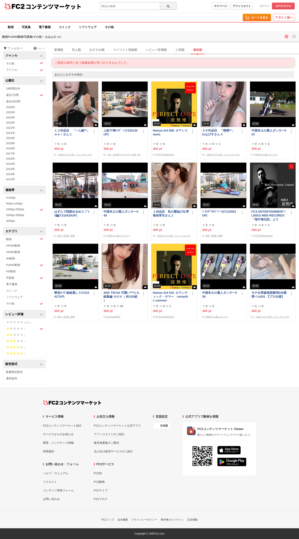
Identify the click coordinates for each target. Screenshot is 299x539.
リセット (39, 48)
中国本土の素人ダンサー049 (120, 213)
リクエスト (50, 481)
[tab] (175, 50)
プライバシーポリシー (144, 519)
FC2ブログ (101, 499)
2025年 (10, 112)
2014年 (10, 169)
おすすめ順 (96, 49)
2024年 (10, 117)
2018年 (10, 148)
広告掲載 (192, 519)
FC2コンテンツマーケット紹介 (62, 425)
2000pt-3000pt (15, 215)
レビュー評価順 (156, 49)
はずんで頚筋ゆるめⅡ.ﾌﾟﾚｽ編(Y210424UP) (72, 213)
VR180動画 (13, 245)
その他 (109, 27)
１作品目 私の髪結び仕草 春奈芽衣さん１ (171, 213)
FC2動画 (99, 481)
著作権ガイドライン (172, 519)
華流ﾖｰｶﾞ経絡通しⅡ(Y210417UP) (71, 294)
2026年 (10, 107)
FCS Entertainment (165, 154)
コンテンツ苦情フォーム (58, 490)
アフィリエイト (242, 6)
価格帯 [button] (24, 190)
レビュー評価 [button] (24, 314)
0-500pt (10, 197)
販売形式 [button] (24, 364)
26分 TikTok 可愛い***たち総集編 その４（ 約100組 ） (121, 296)
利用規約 (48, 451)
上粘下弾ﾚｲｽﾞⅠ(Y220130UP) (120, 132)
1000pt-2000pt (24, 210)
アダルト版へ (284, 17)
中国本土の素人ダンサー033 (268, 132)
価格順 (197, 49)
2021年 (10, 133)
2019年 (10, 143)
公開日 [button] (24, 81)
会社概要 (123, 519)
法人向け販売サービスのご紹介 (113, 451)
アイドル (24, 70)
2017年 (10, 153)
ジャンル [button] (24, 56)
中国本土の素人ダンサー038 (219, 294)
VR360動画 (13, 252)
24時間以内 (13, 88)
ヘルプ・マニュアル (55, 473)
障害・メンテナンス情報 (58, 442)
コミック (65, 27)
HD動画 (11, 271)
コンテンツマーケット (53, 6)
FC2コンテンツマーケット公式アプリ (117, 425)
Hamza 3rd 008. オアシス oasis (170, 132)
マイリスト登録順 (125, 49)
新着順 (58, 49)
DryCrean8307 (113, 317)
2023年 (10, 122)
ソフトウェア (88, 27)
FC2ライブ (101, 490)
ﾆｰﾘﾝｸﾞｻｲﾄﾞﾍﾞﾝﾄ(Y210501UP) (219, 213)
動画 (11, 27)
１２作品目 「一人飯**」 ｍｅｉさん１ (72, 132)
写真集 (26, 27)
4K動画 (10, 258)
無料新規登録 (283, 6)
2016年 (10, 158)
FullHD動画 (24, 265)
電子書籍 (45, 27)
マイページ (220, 6)
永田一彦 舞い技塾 (66, 236)
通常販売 (11, 378)
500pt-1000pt (14, 203)
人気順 (179, 49)
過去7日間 (24, 95)
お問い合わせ (51, 499)
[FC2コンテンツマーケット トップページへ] (72, 403)
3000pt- (10, 221)
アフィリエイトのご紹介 (109, 434)
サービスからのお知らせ (58, 434)
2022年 (10, 127)
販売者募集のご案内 (106, 442)
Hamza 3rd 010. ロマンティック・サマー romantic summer (170, 296)
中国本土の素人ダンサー (266, 154)
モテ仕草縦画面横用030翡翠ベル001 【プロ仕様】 (269, 294)
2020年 (10, 138)
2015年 (10, 163)
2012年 (10, 179)
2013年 (10, 174)
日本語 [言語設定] (164, 425)
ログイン (264, 6)
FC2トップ (107, 519)
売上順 (76, 49)
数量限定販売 (14, 372)
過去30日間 (13, 101)
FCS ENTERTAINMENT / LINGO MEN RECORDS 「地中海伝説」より (268, 215)
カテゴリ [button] (24, 231)
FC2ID (98, 473)
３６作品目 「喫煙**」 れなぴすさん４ (220, 132)
